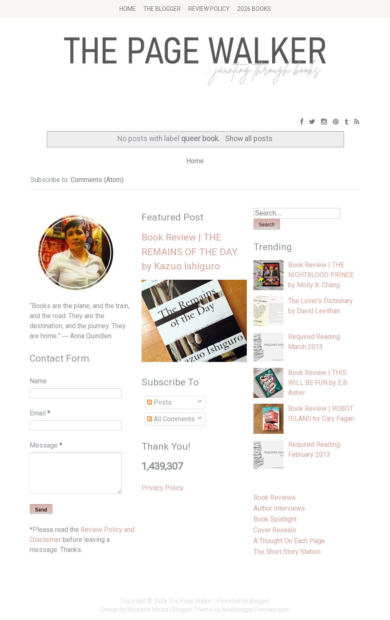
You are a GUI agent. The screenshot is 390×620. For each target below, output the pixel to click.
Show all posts (249, 138)
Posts (159, 402)
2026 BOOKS (254, 8)
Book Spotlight (274, 519)
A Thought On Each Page (289, 541)
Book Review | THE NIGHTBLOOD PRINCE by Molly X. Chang (321, 275)
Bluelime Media (148, 609)
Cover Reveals (274, 530)
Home (127, 8)
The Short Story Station (287, 552)
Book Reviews (274, 497)
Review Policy (209, 8)
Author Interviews (279, 508)
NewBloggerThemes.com (255, 609)
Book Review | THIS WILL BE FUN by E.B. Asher (318, 383)
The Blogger (162, 8)
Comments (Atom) (97, 180)
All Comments (171, 419)
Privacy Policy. (163, 488)
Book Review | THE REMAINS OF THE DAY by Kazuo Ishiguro (190, 252)
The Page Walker (190, 600)
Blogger (259, 600)
